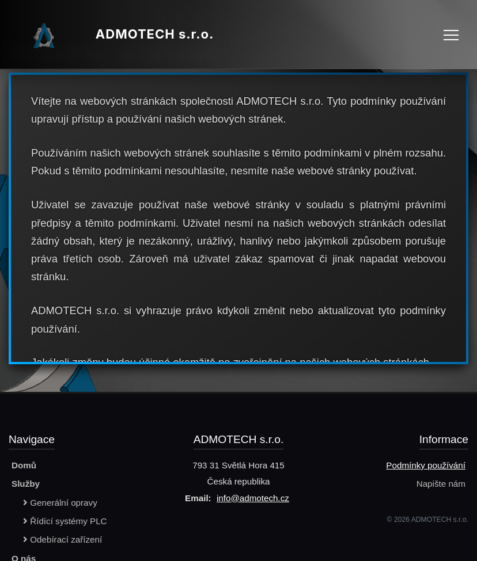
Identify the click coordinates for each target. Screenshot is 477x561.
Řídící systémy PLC (65, 521)
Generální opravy (60, 502)
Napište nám (441, 484)
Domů (24, 465)
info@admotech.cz (253, 498)
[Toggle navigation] (451, 34)
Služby (26, 484)
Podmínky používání (425, 465)
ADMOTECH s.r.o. (113, 34)
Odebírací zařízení (62, 539)
